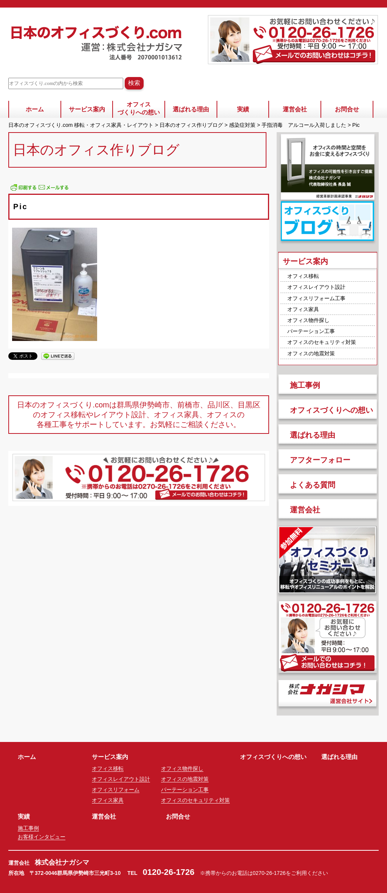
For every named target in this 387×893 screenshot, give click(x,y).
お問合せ (347, 109)
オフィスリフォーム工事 (316, 298)
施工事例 (305, 385)
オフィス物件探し (308, 320)
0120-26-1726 (169, 872)
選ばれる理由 (191, 109)
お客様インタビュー (41, 837)
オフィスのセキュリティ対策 (321, 342)
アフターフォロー (320, 460)
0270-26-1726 (269, 873)
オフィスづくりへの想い (139, 108)
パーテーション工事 (311, 331)
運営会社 (295, 109)
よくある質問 (312, 485)
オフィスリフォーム (115, 790)
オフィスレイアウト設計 (316, 287)
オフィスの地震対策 (311, 353)
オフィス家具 (303, 309)
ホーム (35, 109)
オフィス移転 (303, 276)
